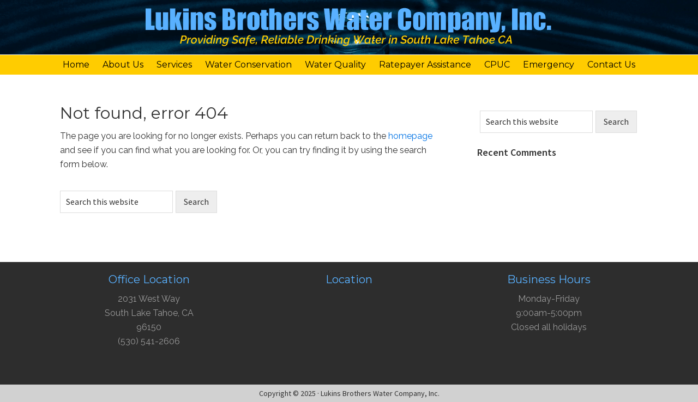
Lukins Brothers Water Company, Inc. (349, 29)
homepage (410, 136)
